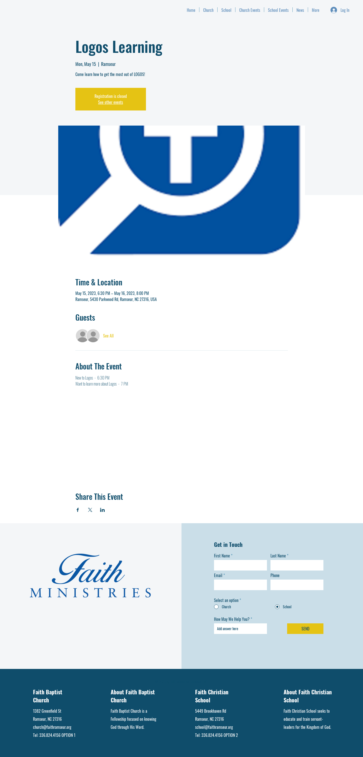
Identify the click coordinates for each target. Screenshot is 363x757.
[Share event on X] (90, 510)
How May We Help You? (232, 619)
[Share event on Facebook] (77, 510)
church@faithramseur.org (52, 727)
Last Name (278, 556)
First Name (222, 556)
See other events (110, 102)
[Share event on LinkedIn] (102, 510)
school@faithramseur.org (214, 727)
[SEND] (305, 628)
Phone (275, 575)
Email (218, 575)
